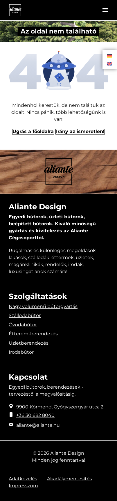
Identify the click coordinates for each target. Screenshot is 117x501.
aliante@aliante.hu (38, 425)
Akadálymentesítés (69, 478)
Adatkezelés (23, 478)
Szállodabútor (25, 315)
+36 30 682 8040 (35, 415)
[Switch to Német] (109, 56)
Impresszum (23, 485)
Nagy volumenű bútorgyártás (43, 306)
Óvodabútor (23, 324)
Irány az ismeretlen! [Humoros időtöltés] (80, 131)
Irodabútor (21, 352)
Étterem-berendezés (33, 334)
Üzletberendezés (28, 343)
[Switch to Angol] (109, 64)
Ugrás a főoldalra (33, 131)
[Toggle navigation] (105, 10)
